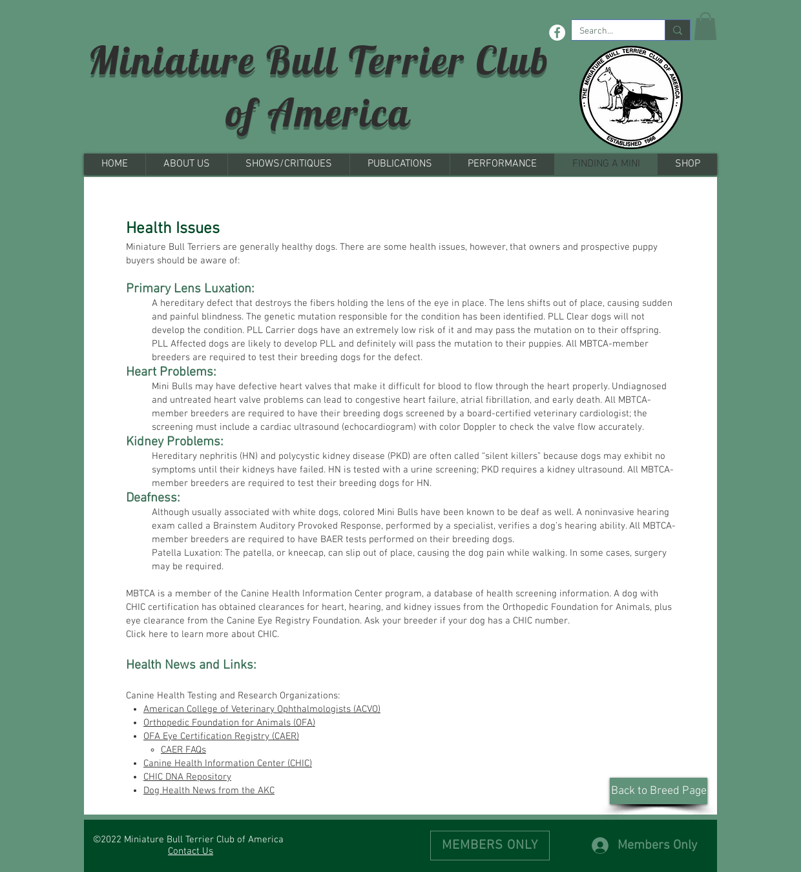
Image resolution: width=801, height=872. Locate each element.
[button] (705, 26)
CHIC (267, 634)
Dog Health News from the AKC (209, 790)
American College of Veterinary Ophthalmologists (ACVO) (261, 709)
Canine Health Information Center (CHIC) (227, 763)
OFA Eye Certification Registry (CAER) (221, 736)
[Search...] (608, 31)
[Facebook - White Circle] (557, 33)
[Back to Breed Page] (658, 791)
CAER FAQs (183, 750)
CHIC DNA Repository (187, 777)
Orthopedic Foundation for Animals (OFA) (229, 723)
